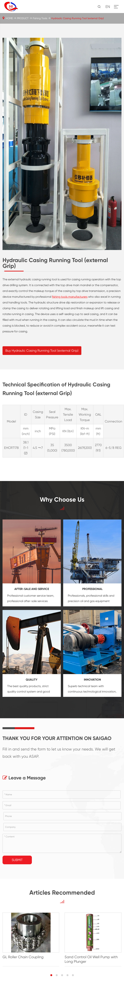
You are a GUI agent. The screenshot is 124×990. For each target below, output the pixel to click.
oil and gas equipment (95, 601)
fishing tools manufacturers (69, 296)
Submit (17, 860)
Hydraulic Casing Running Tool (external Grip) (77, 18)
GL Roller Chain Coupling (23, 957)
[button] (51, 975)
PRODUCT (23, 18)
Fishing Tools (40, 18)
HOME (9, 18)
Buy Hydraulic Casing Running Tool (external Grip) (41, 350)
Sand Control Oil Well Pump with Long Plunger (91, 959)
